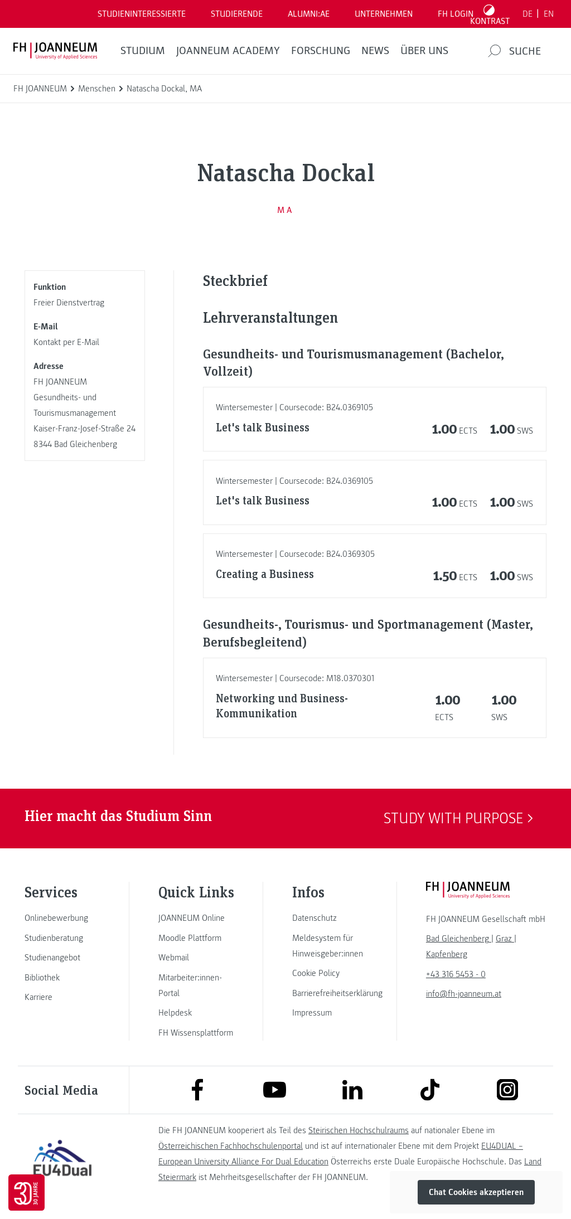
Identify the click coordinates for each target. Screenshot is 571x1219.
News (375, 50)
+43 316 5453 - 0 (456, 974)
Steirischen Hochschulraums (358, 1130)
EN (549, 14)
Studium (142, 50)
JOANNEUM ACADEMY (228, 50)
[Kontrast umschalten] (490, 14)
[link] (62, 918)
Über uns (424, 50)
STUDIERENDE (237, 14)
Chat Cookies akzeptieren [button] (476, 1192)
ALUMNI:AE (309, 14)
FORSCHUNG (320, 50)
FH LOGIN (455, 14)
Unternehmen (384, 14)
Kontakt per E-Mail (66, 342)
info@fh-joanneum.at (463, 993)
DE (527, 14)
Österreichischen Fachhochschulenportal (230, 1146)
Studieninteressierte (142, 14)
